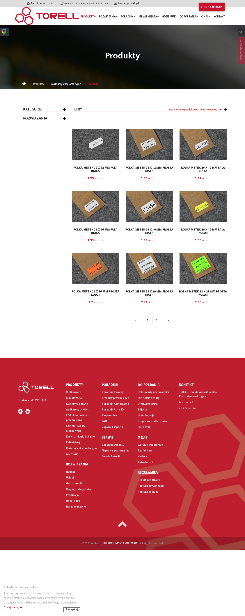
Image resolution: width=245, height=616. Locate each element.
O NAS (143, 503)
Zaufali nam (145, 516)
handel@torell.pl (128, 3)
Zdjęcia (142, 475)
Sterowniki (144, 493)
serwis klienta (148, 16)
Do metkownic (39, 221)
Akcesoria (33, 248)
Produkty (38, 84)
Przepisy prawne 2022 (115, 464)
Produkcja (33, 355)
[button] (203, 125)
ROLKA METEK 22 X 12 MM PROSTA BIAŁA (149, 235)
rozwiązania (108, 16)
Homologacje (146, 481)
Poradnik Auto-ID (113, 475)
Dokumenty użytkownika (153, 458)
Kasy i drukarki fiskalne (43, 130)
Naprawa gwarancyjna (115, 516)
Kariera (142, 522)
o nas (205, 16)
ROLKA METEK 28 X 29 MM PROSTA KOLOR (203, 359)
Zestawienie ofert (241, 50)
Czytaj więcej (13, 607)
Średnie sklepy (47, 294)
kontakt (219, 16)
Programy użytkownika (152, 487)
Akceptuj (72, 609)
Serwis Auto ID (111, 522)
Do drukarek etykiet (43, 231)
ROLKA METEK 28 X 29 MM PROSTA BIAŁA (149, 359)
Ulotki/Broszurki (148, 469)
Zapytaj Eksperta (112, 493)
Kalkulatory (35, 204)
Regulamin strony (149, 545)
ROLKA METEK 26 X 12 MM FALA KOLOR (203, 297)
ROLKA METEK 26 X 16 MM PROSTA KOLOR (96, 359)
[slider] (125, 123)
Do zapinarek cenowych (45, 226)
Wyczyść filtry (216, 179)
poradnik (128, 16)
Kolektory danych (39, 162)
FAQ (104, 487)
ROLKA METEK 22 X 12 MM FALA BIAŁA (96, 235)
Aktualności (145, 528)
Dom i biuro (34, 365)
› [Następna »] (168, 386)
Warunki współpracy (150, 510)
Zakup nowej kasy (113, 510)
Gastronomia (35, 336)
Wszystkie (33, 120)
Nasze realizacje (76, 572)
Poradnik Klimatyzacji (115, 469)
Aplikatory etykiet (39, 184)
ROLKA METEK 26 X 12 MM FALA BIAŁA (203, 235)
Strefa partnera (211, 7)
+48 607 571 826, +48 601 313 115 (86, 3)
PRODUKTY (74, 450)
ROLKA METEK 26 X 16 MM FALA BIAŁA (96, 297)
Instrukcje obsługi (149, 464)
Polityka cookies (148, 557)
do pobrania (189, 16)
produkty (88, 16)
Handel (31, 277)
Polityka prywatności (151, 551)
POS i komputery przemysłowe (37, 151)
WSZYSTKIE (33, 267)
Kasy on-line (109, 481)
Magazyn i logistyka (40, 346)
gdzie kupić (169, 16)
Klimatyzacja (35, 194)
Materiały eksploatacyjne (66, 84)
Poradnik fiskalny (113, 458)
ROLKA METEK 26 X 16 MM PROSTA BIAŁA (149, 297)
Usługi (30, 326)
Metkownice (34, 140)
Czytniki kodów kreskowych (37, 173)
